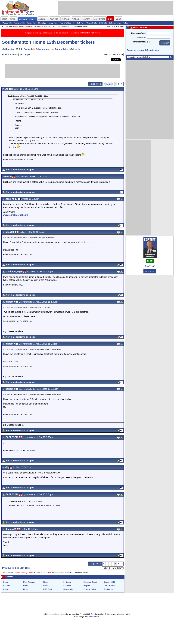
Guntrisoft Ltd (93, 617)
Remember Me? (139, 42)
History (6, 589)
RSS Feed (47, 589)
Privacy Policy (90, 589)
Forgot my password (136, 50)
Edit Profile (25, 49)
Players (87, 586)
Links (25, 589)
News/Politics (65, 23)
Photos (46, 586)
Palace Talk (7, 23)
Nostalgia (42, 23)
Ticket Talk (31, 23)
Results (6, 586)
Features (67, 586)
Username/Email (138, 33)
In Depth (67, 582)
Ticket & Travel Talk (43, 26)
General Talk (91, 23)
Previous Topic (10, 54)
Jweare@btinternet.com (15, 215)
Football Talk (78, 23)
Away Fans (53, 23)
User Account (29, 582)
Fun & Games (109, 586)
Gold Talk (103, 23)
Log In (76, 49)
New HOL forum (93, 33)
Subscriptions (115, 23)
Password (141, 37)
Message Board (26, 26)
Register (9, 49)
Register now (153, 50)
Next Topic (25, 54)
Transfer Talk (19, 23)
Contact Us (108, 589)
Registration (68, 589)
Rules (125, 23)
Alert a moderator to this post (20, 169)
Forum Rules (61, 49)
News (45, 582)
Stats (25, 586)
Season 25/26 (109, 582)
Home (15, 26)
